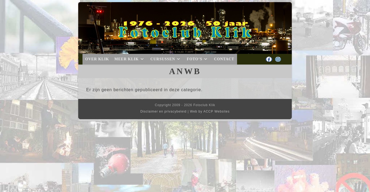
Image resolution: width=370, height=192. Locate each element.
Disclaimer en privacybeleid (163, 111)
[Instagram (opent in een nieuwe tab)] (278, 59)
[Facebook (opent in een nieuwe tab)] (269, 59)
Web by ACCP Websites (210, 111)
